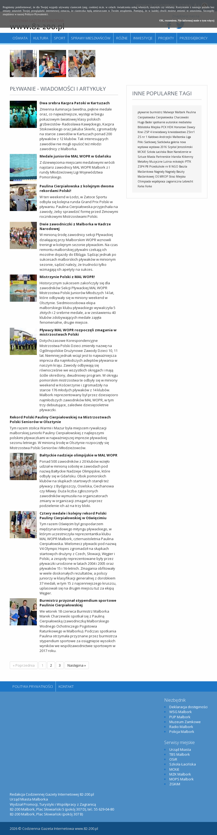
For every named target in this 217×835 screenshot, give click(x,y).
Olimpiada (144, 181)
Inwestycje (143, 38)
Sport (59, 38)
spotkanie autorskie (165, 122)
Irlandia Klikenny (182, 157)
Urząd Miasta (180, 749)
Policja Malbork (181, 731)
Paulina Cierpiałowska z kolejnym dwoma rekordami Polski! (77, 188)
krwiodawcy (160, 132)
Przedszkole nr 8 (160, 166)
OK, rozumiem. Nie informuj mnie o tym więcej (186, 20)
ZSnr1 (191, 132)
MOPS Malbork (181, 779)
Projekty (166, 38)
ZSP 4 (148, 132)
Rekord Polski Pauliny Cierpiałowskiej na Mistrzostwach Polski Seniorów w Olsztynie (60, 419)
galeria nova (178, 142)
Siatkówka (163, 142)
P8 (146, 166)
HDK (170, 127)
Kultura (40, 38)
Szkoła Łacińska (156, 152)
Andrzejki (165, 137)
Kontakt (66, 686)
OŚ (157, 176)
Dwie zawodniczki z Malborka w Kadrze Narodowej (75, 226)
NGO (174, 166)
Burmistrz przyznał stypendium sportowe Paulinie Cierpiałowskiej (78, 602)
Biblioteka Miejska (149, 127)
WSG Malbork (180, 711)
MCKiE (142, 152)
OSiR (173, 759)
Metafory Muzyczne (150, 161)
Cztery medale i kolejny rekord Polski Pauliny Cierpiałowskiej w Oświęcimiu (73, 515)
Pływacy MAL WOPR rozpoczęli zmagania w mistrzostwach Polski (78, 332)
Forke (148, 186)
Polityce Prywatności (36, 14)
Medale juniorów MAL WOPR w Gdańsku (75, 156)
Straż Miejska (177, 176)
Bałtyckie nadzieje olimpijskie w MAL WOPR (78, 455)
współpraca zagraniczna (167, 181)
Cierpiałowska (164, 117)
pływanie (143, 112)
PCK (163, 127)
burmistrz (156, 112)
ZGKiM (174, 784)
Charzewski (181, 117)
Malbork (180, 112)
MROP (164, 176)
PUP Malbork (179, 716)
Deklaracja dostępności (188, 706)
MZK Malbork (180, 774)
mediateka (185, 122)
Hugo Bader (145, 122)
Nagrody (159, 172)
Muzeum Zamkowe (185, 721)
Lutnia (167, 161)
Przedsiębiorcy (194, 38)
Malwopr (168, 112)
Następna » (76, 665)
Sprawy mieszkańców (91, 38)
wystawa (143, 147)
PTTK (188, 161)
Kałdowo (153, 137)
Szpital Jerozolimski (180, 147)
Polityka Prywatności (32, 686)
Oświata (20, 38)
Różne (122, 38)
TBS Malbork (179, 754)
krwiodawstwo (177, 132)
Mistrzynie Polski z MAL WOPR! (67, 276)
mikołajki (178, 161)
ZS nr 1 (142, 137)
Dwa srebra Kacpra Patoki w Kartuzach (75, 102)
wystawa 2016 (158, 147)
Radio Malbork (181, 726)
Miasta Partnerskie (158, 157)
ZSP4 (141, 166)
